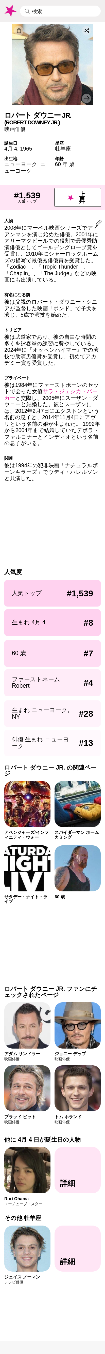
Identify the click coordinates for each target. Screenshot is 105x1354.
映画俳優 (15, 129)
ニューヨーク (20, 164)
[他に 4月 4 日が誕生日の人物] (78, 1170)
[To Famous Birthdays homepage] (10, 11)
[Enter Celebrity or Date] (60, 11)
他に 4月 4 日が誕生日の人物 (42, 1139)
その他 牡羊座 (23, 1218)
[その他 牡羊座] (78, 1249)
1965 (26, 149)
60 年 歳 (65, 164)
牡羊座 (63, 149)
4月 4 (10, 149)
